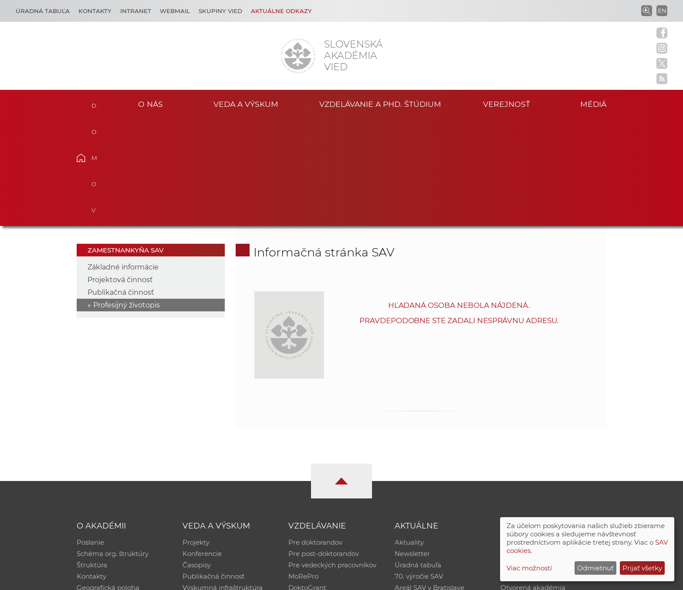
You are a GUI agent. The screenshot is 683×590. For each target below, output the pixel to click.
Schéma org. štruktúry (113, 446)
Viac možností (529, 568)
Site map (470, 579)
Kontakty (95, 10)
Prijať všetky (642, 568)
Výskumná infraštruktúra (223, 480)
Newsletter (412, 446)
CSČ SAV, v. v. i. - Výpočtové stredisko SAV (206, 579)
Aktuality (409, 435)
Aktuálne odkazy (281, 10)
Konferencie (202, 446)
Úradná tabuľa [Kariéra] (43, 10)
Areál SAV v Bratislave (429, 480)
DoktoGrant (307, 480)
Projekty (196, 435)
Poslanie (90, 435)
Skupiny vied (220, 10)
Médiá (593, 104)
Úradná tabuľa (418, 458)
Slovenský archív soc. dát (540, 446)
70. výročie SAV (419, 469)
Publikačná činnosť (121, 185)
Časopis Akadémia (530, 469)
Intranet (135, 10)
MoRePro (303, 469)
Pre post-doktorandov (323, 446)
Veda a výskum (245, 104)
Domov (94, 103)
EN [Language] (662, 10)
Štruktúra (92, 458)
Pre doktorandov (315, 435)
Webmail (175, 10)
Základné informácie (123, 160)
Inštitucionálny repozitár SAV (547, 435)
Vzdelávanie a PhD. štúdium (380, 104)
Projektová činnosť (120, 172)
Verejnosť (506, 104)
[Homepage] (298, 55)
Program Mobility (316, 492)
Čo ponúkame (418, 492)
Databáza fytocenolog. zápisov (549, 458)
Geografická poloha (108, 480)
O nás (150, 104)
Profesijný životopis (126, 198)
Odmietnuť (595, 568)
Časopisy (197, 458)
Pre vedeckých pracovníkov (332, 458)
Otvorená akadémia (532, 480)
